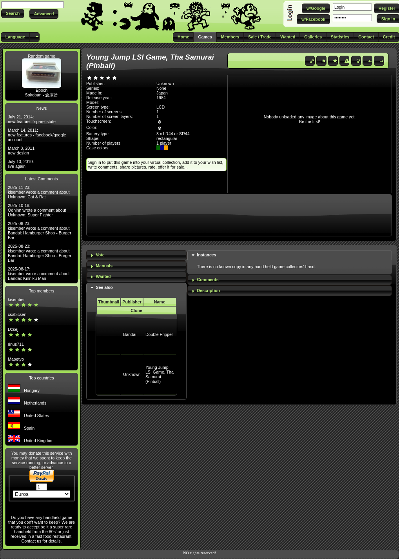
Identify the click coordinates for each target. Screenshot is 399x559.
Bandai (129, 334)
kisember (16, 299)
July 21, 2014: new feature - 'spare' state (32, 119)
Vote (100, 254)
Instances (206, 254)
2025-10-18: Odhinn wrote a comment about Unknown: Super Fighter (37, 210)
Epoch (41, 90)
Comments (208, 279)
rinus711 (16, 344)
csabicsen (17, 314)
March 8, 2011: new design (22, 150)
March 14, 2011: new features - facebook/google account (37, 135)
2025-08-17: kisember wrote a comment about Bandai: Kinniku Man (39, 274)
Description (208, 290)
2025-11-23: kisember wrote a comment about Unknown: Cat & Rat (39, 192)
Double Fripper (159, 334)
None (161, 88)
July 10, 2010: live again (21, 164)
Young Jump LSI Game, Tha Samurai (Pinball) (159, 374)
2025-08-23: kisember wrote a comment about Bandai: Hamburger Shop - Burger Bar (39, 230)
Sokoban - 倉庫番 (41, 95)
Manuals (104, 265)
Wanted (103, 276)
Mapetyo (16, 359)
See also (104, 287)
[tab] (136, 255)
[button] (12, 13)
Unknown (131, 374)
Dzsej (13, 329)
